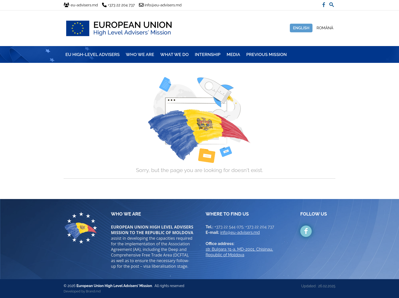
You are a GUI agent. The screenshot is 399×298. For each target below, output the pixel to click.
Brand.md (93, 291)
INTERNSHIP (208, 54)
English (301, 28)
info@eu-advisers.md (240, 232)
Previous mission (266, 54)
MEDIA (233, 54)
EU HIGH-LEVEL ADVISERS (92, 54)
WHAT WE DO (174, 54)
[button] (331, 3)
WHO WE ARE (140, 54)
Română (325, 28)
